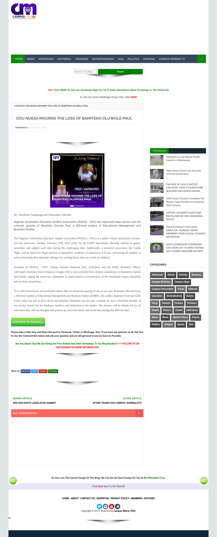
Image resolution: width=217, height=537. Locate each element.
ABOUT (75, 498)
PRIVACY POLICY (120, 498)
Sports (180, 324)
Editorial (64, 58)
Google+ (43, 371)
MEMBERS (136, 498)
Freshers (81, 58)
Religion (168, 324)
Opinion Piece (180, 317)
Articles (183, 274)
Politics (133, 58)
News (31, 58)
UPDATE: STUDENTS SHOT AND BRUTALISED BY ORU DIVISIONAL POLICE (184, 216)
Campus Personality (162, 289)
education (157, 296)
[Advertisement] (144, 27)
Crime (180, 289)
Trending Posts (159, 151)
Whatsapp (53, 371)
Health (155, 310)
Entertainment (103, 58)
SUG (120, 58)
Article (171, 274)
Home (19, 58)
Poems (195, 317)
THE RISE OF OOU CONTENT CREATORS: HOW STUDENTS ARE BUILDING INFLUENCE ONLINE (184, 187)
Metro (155, 317)
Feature (179, 303)
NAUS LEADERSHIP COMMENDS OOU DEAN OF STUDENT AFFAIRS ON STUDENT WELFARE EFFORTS (185, 247)
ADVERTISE (102, 498)
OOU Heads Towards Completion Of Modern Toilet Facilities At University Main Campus (185, 201)
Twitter (34, 371)
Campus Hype (181, 281)
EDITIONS (149, 498)
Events (189, 296)
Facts (154, 303)
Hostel (178, 310)
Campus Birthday (161, 281)
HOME (65, 498)
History (167, 310)
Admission (46, 58)
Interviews (192, 310)
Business (196, 274)
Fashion (149, 58)
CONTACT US (87, 498)
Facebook (26, 371)
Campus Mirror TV (172, 58)
